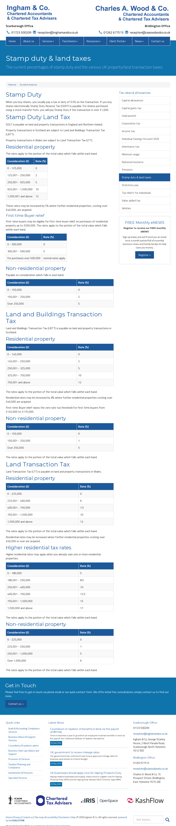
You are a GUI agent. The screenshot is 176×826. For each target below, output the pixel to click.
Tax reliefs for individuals (136, 193)
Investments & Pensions (20, 773)
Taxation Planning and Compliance (19, 766)
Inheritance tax (130, 146)
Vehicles (126, 208)
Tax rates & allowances (28, 84)
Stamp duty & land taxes (136, 177)
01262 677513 (111, 32)
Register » (144, 255)
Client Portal (118, 41)
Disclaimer (64, 817)
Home (12, 41)
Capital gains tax (131, 108)
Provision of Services (19, 759)
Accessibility (51, 817)
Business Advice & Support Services (21, 738)
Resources (93, 41)
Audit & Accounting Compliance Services (24, 730)
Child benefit (129, 116)
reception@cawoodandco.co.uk (147, 32)
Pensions (127, 169)
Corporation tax (131, 123)
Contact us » (16, 704)
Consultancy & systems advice (23, 745)
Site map (38, 817)
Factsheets (70, 41)
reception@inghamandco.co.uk (55, 32)
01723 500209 (18, 32)
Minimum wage (131, 154)
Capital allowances (132, 100)
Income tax (128, 131)
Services (48, 41)
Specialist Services (17, 778)
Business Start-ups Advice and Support (23, 752)
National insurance (132, 162)
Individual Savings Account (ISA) (140, 139)
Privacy (17, 817)
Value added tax (131, 200)
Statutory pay (130, 185)
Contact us (157, 41)
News (139, 41)
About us (28, 41)
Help (73, 817)
